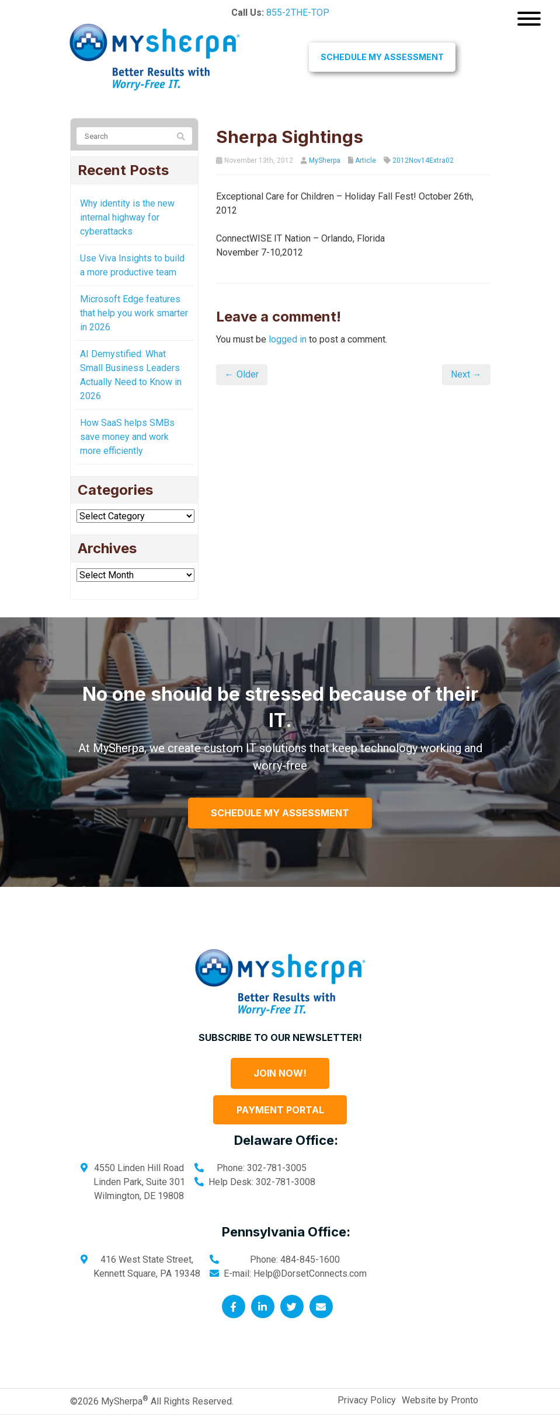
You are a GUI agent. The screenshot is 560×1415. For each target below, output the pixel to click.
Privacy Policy (367, 1400)
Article (365, 160)
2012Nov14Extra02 (423, 160)
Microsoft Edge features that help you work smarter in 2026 (134, 313)
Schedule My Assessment (382, 57)
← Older (242, 374)
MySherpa (324, 160)
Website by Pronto (440, 1400)
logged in (288, 339)
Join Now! (280, 1073)
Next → (466, 374)
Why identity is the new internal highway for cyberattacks (127, 217)
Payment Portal (280, 1110)
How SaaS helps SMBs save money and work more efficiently (127, 436)
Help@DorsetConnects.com (310, 1273)
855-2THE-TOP (297, 12)
